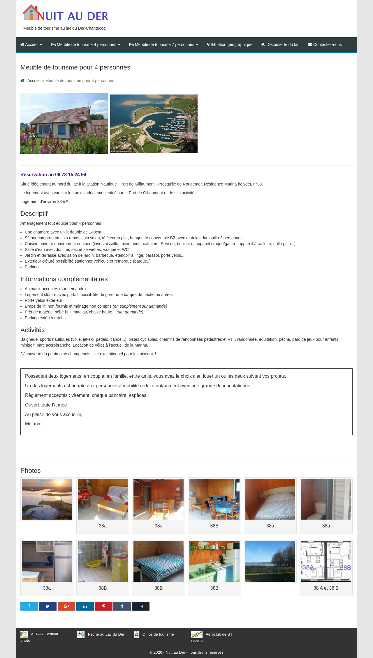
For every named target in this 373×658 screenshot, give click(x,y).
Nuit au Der (175, 652)
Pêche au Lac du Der (106, 634)
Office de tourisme (158, 634)
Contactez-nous (325, 44)
